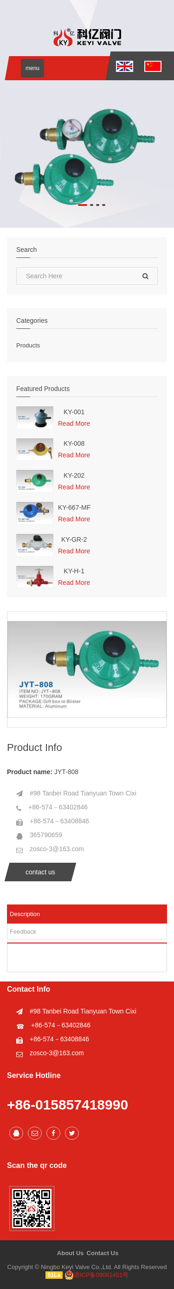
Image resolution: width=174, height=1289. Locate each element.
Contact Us (103, 1253)
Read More (74, 423)
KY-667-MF (74, 507)
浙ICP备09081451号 (96, 1274)
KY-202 (74, 475)
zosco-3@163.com (57, 849)
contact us (40, 872)
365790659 (46, 835)
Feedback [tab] (23, 931)
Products (28, 345)
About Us (70, 1253)
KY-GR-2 (74, 539)
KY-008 (74, 443)
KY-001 (74, 412)
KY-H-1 (74, 571)
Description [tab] (25, 914)
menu (32, 68)
